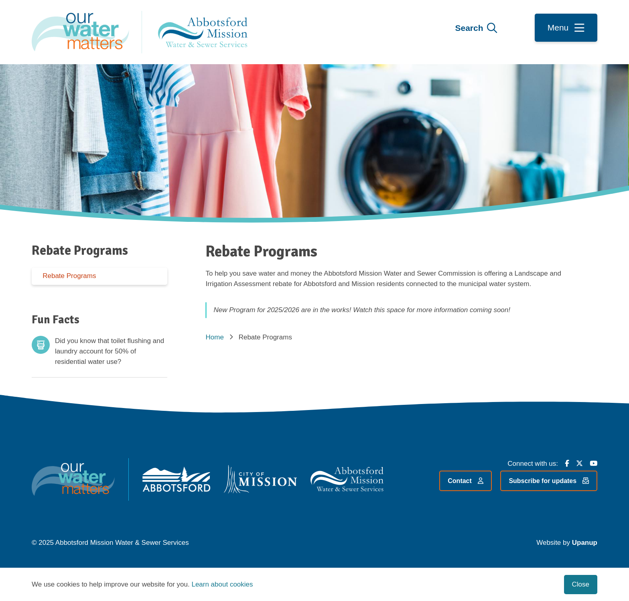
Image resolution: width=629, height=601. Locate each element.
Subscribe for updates (549, 480)
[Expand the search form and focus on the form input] (476, 28)
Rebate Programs (69, 276)
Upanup (584, 542)
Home (214, 337)
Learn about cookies (222, 584)
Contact (465, 480)
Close (580, 584)
